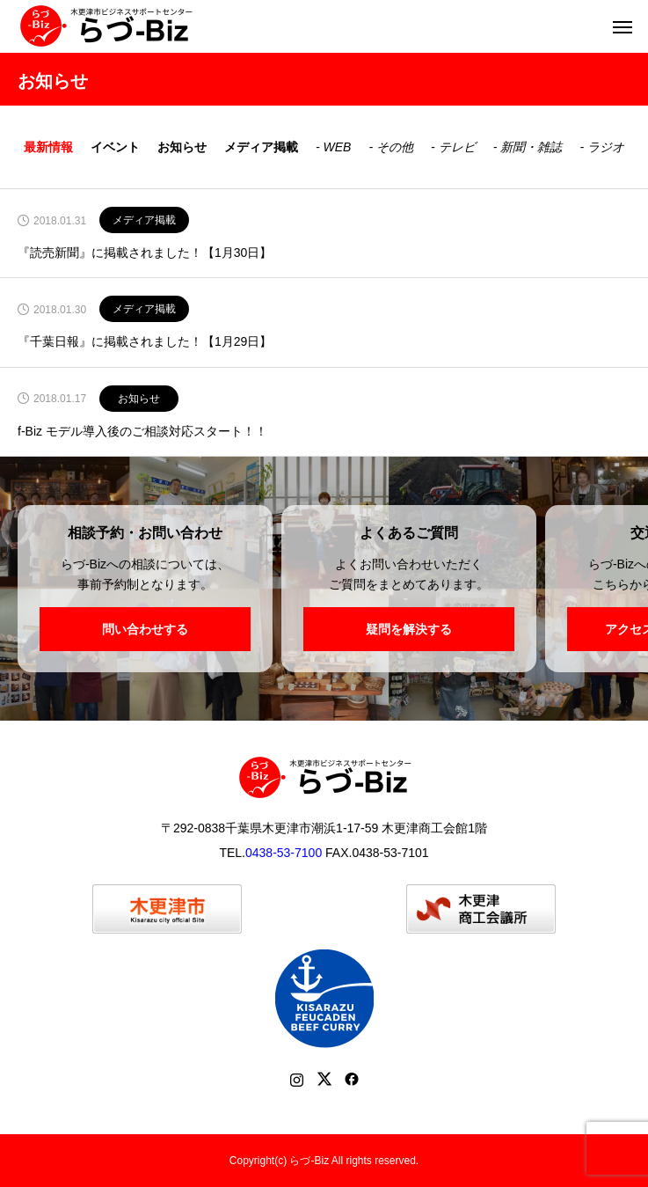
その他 (394, 147)
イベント (115, 147)
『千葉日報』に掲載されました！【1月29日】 (145, 341)
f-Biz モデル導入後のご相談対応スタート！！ (142, 431)
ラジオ (605, 147)
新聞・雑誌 (531, 147)
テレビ (457, 147)
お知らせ (182, 147)
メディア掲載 (261, 147)
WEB (338, 147)
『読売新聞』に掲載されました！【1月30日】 (145, 253)
